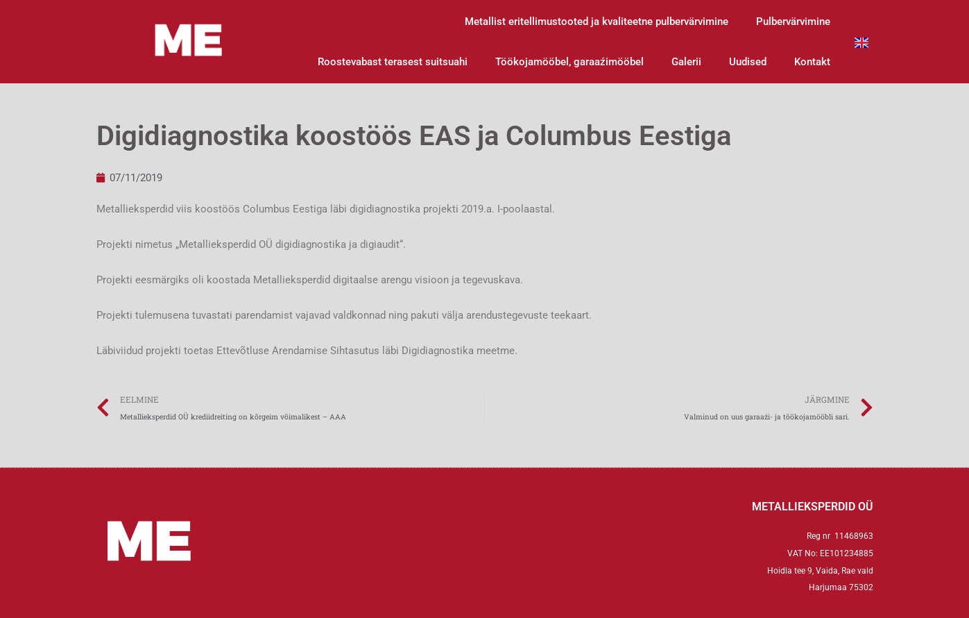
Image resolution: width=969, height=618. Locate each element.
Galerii (686, 62)
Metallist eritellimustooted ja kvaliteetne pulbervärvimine (596, 21)
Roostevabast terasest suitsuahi (393, 62)
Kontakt (812, 62)
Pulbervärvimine (793, 21)
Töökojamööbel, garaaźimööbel (569, 62)
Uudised (747, 62)
